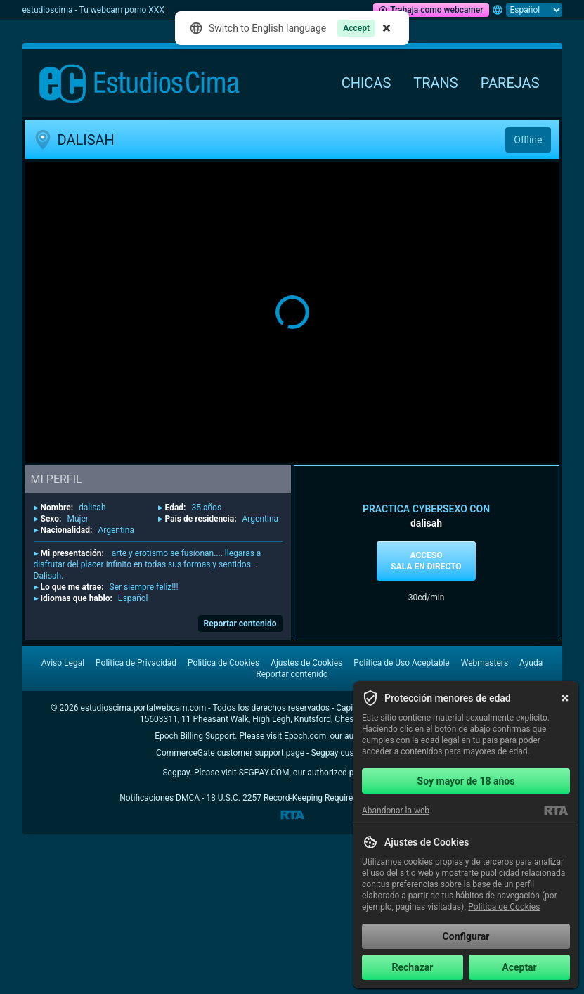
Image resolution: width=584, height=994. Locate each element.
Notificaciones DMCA (159, 798)
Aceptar (519, 967)
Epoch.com (305, 736)
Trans (435, 83)
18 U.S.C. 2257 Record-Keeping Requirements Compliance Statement (335, 798)
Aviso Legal (62, 663)
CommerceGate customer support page (230, 753)
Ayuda (531, 663)
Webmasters (484, 663)
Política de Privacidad (136, 663)
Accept (356, 28)
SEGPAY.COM (264, 772)
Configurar (466, 936)
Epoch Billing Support (195, 736)
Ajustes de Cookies (306, 663)
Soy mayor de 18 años (466, 781)
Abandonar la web (395, 810)
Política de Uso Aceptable (401, 663)
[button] (292, 312)
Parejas (510, 83)
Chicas (366, 83)
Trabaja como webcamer (431, 10)
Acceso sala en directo (426, 561)
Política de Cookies (223, 663)
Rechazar (413, 967)
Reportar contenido (240, 623)
